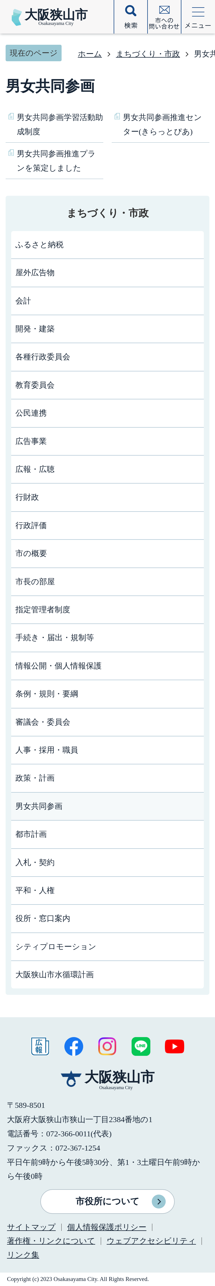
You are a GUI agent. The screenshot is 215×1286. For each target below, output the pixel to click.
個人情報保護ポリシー (106, 1227)
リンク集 (23, 1254)
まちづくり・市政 (148, 54)
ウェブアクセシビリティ (151, 1240)
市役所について (107, 1201)
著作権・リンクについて (51, 1240)
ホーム (90, 54)
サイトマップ (31, 1227)
